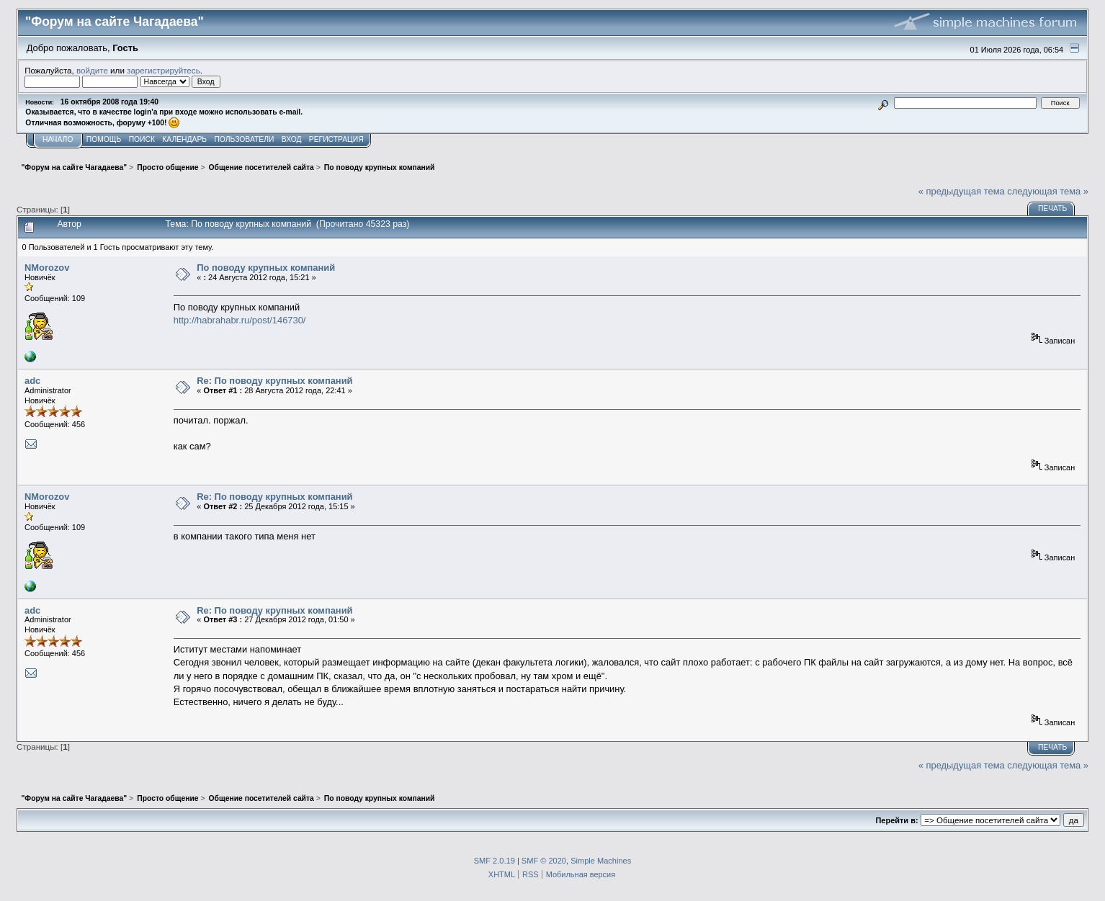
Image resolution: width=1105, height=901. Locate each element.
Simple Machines (601, 860)
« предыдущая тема (961, 191)
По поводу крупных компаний (266, 267)
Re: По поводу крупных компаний (274, 380)
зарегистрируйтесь (163, 70)
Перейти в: (896, 820)
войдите (92, 70)
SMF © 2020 (544, 860)
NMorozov (46, 267)
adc (32, 380)
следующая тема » (1047, 191)
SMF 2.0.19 (494, 860)
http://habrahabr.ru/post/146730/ (240, 320)
